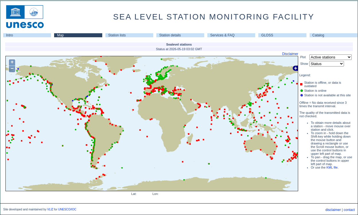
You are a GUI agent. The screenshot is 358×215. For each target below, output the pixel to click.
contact (349, 210)
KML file (332, 167)
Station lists (117, 35)
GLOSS (267, 35)
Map (60, 35)
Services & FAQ (222, 35)
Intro (9, 35)
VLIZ (50, 209)
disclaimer (333, 210)
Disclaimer (290, 54)
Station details (170, 35)
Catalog (318, 35)
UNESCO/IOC (67, 209)
